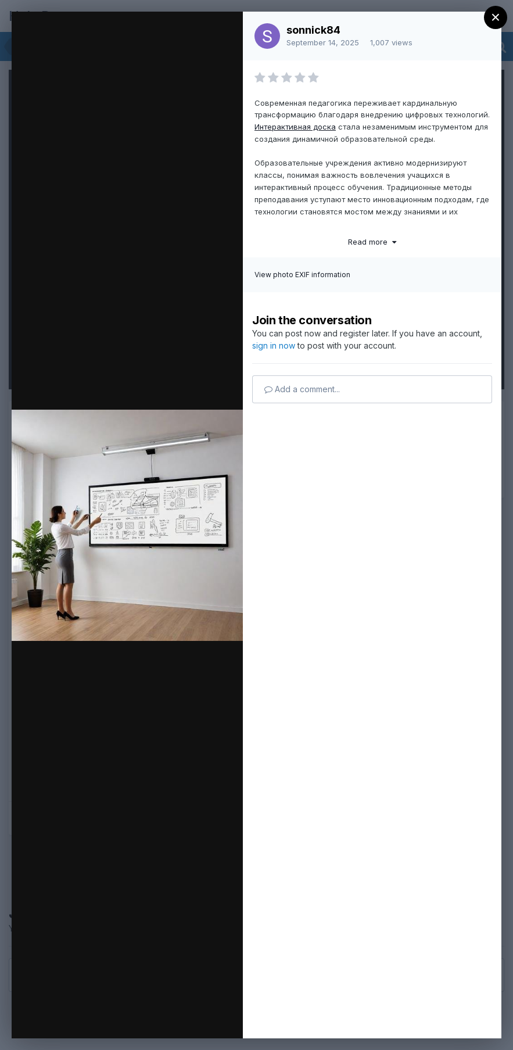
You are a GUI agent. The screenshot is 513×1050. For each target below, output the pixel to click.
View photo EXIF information (302, 274)
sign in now (273, 345)
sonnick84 (313, 30)
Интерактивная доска (295, 126)
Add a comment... (302, 389)
